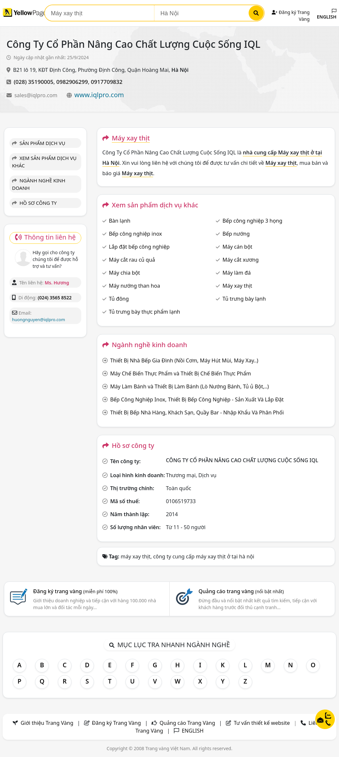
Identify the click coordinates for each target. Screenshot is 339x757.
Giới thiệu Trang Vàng (46, 722)
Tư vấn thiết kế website (262, 722)
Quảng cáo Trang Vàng (187, 722)
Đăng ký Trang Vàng (116, 722)
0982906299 (72, 81)
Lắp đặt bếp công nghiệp (139, 246)
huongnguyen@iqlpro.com (38, 319)
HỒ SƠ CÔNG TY (34, 203)
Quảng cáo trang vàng (241, 591)
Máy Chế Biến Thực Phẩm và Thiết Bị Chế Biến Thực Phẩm (180, 373)
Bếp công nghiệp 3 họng (252, 220)
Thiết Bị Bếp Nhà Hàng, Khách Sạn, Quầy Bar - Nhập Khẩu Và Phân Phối (197, 412)
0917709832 (107, 81)
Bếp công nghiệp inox (135, 233)
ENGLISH (326, 14)
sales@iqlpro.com (36, 95)
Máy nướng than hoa (134, 285)
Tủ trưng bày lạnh (244, 298)
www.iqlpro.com (99, 94)
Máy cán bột (238, 246)
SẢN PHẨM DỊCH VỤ (38, 143)
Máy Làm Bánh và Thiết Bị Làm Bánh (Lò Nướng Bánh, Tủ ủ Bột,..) (189, 386)
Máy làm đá (237, 272)
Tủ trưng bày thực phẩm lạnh (144, 311)
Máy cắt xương (241, 259)
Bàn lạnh (119, 220)
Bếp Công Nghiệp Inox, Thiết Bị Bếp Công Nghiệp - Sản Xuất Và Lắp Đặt (197, 399)
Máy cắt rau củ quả (132, 259)
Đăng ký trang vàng (75, 591)
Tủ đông (119, 298)
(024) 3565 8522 (55, 297)
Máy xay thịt (237, 285)
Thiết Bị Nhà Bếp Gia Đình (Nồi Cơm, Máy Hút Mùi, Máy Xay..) (184, 360)
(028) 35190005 (33, 81)
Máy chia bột (124, 272)
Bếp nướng (236, 233)
